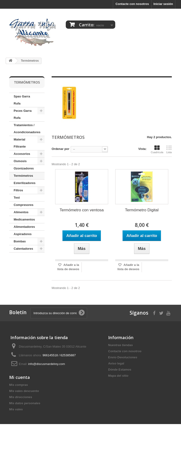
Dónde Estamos (119, 369)
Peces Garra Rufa (23, 114)
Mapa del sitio (118, 375)
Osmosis (20, 161)
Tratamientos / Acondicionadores (27, 128)
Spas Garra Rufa (22, 100)
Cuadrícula (157, 149)
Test (17, 197)
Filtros (18, 190)
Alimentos (21, 212)
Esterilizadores (25, 183)
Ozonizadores (24, 168)
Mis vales (16, 427)
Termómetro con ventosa (82, 210)
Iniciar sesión (163, 4)
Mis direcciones (20, 415)
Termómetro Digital (142, 210)
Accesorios (22, 154)
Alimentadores (24, 226)
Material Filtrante (20, 143)
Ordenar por (60, 149)
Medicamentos (24, 219)
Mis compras (18, 403)
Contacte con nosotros (132, 4)
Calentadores (23, 248)
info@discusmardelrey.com (46, 364)
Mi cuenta (19, 395)
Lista (169, 149)
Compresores (23, 205)
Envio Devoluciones (122, 357)
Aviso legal (116, 363)
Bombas (20, 241)
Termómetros (23, 175)
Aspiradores (23, 234)
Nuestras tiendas (120, 345)
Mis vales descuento (24, 409)
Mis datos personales (24, 421)
